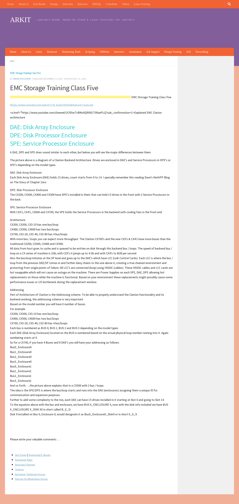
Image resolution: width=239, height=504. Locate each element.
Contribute (111, 4)
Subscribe (67, 4)
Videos (125, 4)
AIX (188, 51)
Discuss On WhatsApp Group (32, 478)
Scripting (90, 51)
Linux (39, 51)
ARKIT (20, 20)
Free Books (39, 4)
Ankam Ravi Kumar (22, 78)
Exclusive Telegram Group (31, 474)
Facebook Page (24, 459)
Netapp (54, 4)
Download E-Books (41, 454)
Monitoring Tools (71, 51)
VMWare (104, 51)
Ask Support (152, 51)
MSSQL (96, 4)
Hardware (52, 51)
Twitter (19, 469)
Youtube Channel (25, 464)
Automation (135, 51)
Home (10, 4)
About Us (23, 4)
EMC (12, 61)
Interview (83, 4)
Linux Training (142, 4)
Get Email (21, 454)
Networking (202, 51)
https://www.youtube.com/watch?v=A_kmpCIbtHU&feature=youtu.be (53, 104)
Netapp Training (172, 51)
